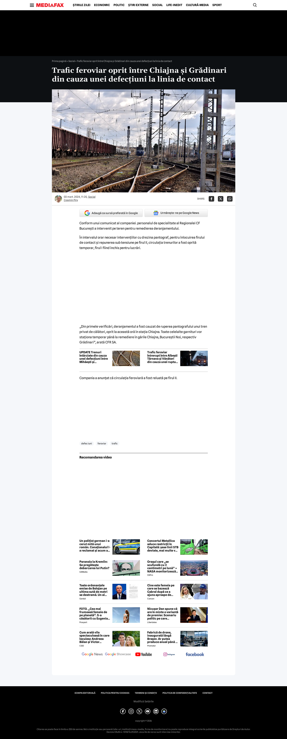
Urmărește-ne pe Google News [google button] (176, 213)
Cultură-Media (197, 5)
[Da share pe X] (220, 199)
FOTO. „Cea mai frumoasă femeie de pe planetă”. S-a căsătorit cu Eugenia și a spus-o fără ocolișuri (93, 613)
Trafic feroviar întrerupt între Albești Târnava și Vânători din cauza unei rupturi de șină (162, 357)
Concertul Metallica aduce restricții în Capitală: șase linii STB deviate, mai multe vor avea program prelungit (162, 545)
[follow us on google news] (92, 655)
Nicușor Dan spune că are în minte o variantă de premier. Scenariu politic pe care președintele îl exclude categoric (162, 613)
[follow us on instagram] (169, 655)
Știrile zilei (81, 5)
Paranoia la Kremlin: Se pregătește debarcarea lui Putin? (94, 565)
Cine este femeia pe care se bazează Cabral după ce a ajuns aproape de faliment (160, 590)
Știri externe (138, 5)
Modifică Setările (144, 701)
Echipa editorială (85, 693)
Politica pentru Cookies (115, 693)
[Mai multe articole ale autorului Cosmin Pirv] (58, 198)
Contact (207, 693)
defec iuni (86, 443)
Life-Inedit (174, 5)
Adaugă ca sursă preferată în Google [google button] (111, 213)
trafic (115, 443)
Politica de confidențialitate (179, 693)
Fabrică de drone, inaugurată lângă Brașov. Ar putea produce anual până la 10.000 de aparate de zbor (162, 637)
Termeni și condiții (146, 693)
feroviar (102, 443)
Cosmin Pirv (71, 200)
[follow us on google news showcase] (118, 655)
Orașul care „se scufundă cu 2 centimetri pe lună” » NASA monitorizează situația (162, 566)
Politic (119, 5)
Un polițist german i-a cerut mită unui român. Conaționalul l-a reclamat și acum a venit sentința (94, 545)
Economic (102, 5)
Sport (217, 5)
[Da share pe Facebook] (211, 199)
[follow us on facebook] (195, 655)
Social (157, 5)
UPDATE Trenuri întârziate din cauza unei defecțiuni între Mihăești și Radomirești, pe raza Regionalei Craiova (93, 357)
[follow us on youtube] (143, 655)
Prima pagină (59, 61)
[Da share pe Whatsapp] (230, 199)
